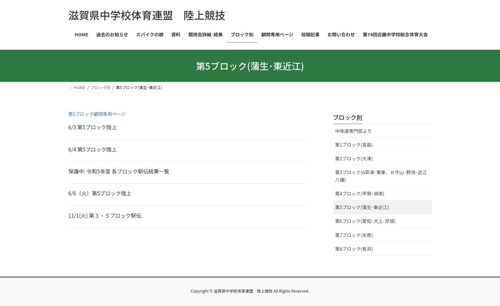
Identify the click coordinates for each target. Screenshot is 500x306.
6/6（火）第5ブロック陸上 (100, 193)
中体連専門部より (353, 131)
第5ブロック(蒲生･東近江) (362, 207)
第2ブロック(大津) (354, 158)
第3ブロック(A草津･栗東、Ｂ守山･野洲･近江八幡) (381, 176)
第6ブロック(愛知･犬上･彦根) (365, 221)
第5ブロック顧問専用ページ (97, 114)
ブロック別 (347, 117)
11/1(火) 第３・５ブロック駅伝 (104, 215)
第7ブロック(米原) (354, 235)
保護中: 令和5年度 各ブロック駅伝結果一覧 (119, 171)
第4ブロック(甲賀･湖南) (359, 193)
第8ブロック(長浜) (354, 248)
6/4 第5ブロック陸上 (92, 149)
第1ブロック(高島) (354, 144)
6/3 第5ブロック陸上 (92, 127)
